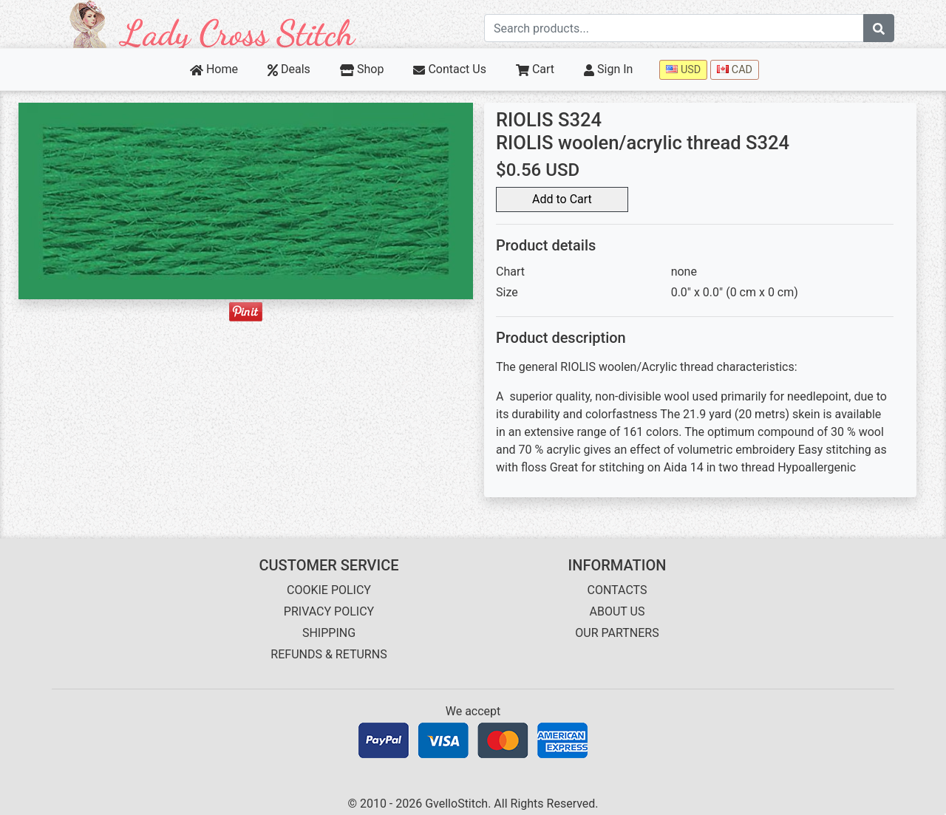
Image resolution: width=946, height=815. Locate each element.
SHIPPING (328, 633)
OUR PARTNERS (617, 633)
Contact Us (449, 69)
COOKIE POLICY (329, 590)
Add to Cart (562, 199)
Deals (289, 69)
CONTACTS (617, 590)
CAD (734, 70)
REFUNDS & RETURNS (328, 654)
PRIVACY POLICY (329, 611)
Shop (362, 69)
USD (683, 70)
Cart (535, 69)
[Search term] (674, 28)
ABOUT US (617, 611)
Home (214, 69)
